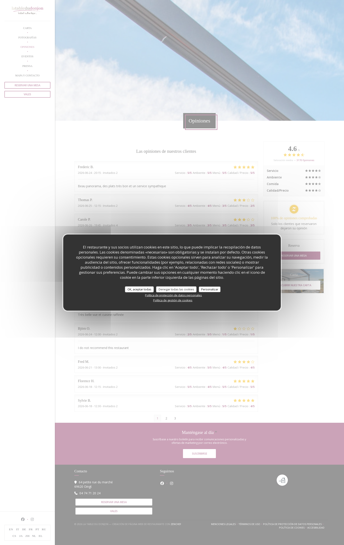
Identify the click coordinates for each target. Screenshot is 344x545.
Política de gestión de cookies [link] (172, 300)
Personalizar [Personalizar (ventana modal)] (209, 289)
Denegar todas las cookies (176, 289)
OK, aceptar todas (139, 289)
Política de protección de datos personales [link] (173, 295)
